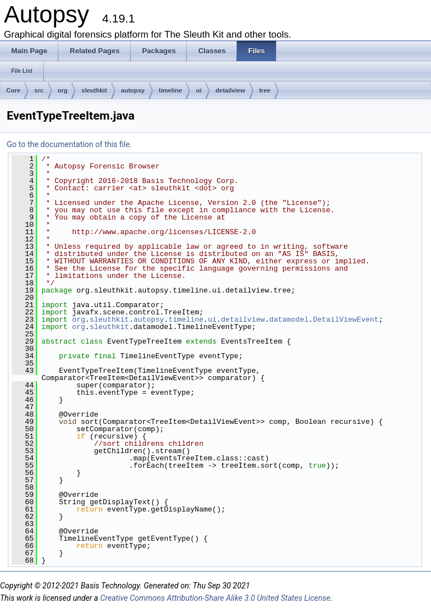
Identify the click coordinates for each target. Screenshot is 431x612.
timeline (170, 90)
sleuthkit (94, 90)
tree (264, 90)
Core (13, 90)
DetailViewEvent (346, 319)
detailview (230, 90)
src (39, 90)
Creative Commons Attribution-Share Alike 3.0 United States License (215, 597)
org (63, 90)
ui (198, 90)
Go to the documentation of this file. (69, 144)
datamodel (289, 319)
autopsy (133, 90)
